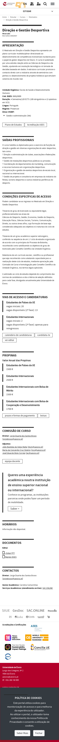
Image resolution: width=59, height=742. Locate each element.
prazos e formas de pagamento (20, 415)
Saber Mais (22, 733)
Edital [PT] (8, 553)
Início (4, 17)
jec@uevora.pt (32, 453)
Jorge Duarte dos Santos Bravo (23, 436)
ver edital (9, 340)
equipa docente (12, 461)
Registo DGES (9, 557)
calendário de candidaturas (18, 335)
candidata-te (43, 335)
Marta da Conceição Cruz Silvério (16, 450)
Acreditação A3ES (35, 124)
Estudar (38, 11)
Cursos (22, 17)
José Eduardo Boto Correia (13, 453)
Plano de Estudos (13, 124)
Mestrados (33, 17)
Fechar (38, 733)
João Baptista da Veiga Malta (14, 447)
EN (25, 4)
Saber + (14, 509)
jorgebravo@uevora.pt (12, 439)
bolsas (43, 415)
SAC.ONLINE (47, 588)
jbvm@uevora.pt (35, 447)
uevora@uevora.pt (10, 677)
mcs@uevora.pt (38, 450)
